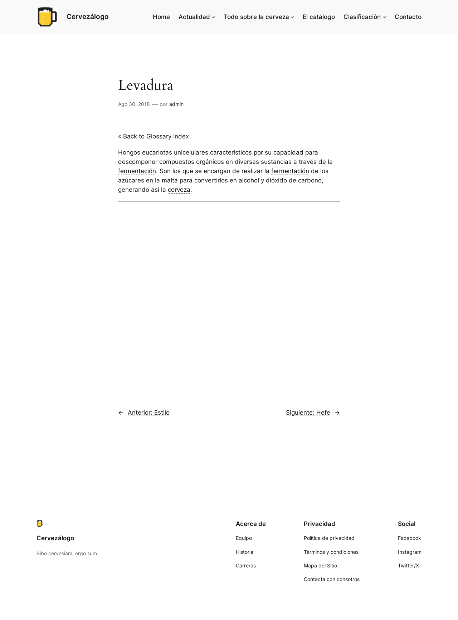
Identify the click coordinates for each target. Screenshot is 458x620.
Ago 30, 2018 (134, 104)
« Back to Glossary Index (153, 136)
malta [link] (170, 180)
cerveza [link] (179, 189)
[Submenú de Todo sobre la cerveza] (292, 17)
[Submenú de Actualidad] (213, 17)
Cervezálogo (88, 16)
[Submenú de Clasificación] (384, 17)
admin (176, 104)
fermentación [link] (137, 171)
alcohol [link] (249, 180)
